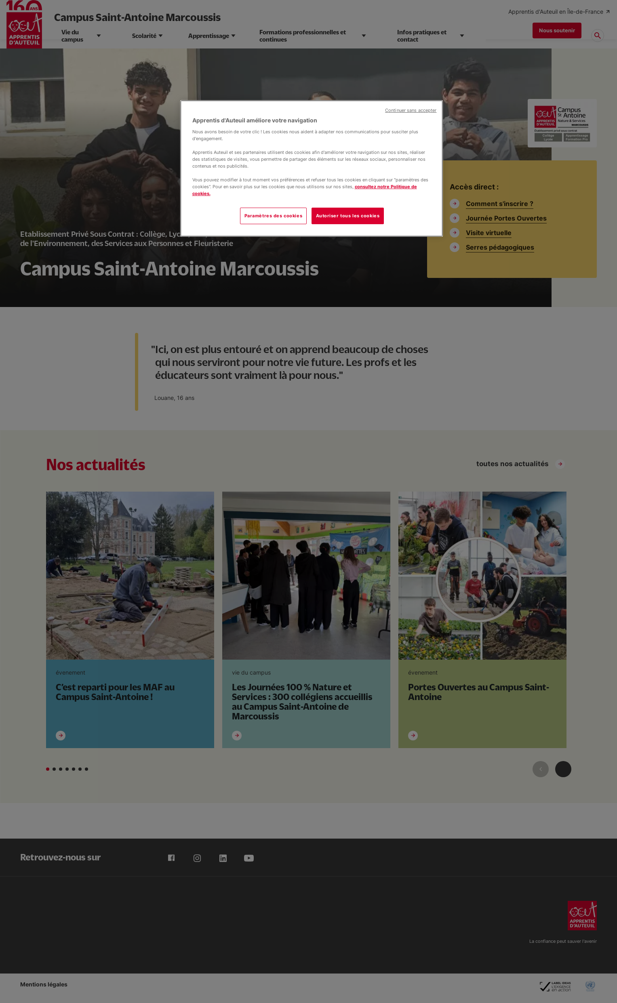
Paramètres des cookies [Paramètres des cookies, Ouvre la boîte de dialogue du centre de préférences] (273, 216)
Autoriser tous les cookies (348, 216)
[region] (311, 168)
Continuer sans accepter (410, 110)
